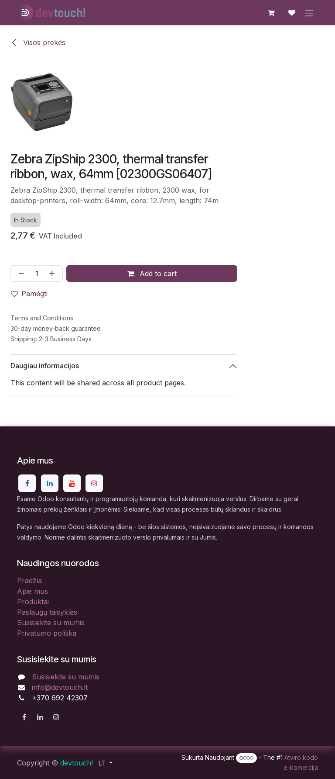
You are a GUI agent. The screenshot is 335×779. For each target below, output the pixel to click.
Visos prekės (37, 42)
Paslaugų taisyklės (47, 612)
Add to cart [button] (152, 273)
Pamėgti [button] (29, 293)
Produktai (33, 601)
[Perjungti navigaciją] (309, 12)
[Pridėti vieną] (53, 273)
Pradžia (29, 580)
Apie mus (32, 591)
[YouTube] (72, 483)
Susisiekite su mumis (51, 622)
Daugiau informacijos (44, 365)
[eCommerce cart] (271, 12)
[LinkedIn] (49, 483)
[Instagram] (94, 483)
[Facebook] (27, 483)
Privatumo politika (46, 633)
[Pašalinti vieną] (19, 273)
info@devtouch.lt (60, 687)
